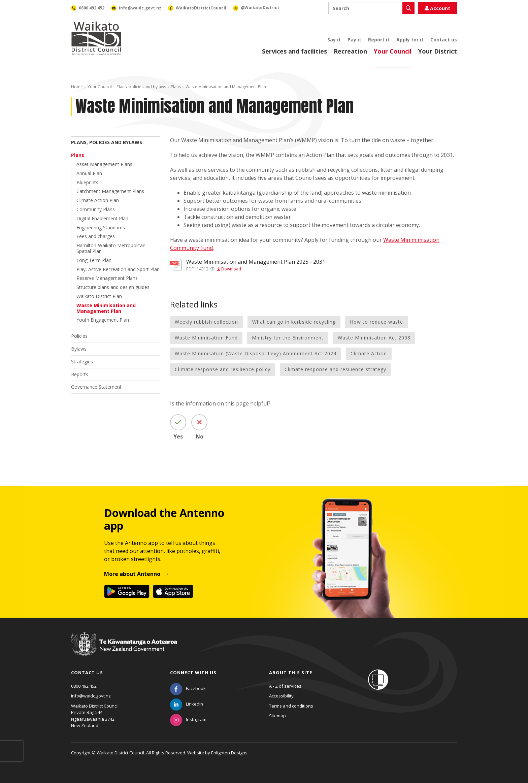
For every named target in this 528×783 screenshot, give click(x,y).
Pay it (354, 39)
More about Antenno (132, 574)
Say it (334, 39)
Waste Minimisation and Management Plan (106, 308)
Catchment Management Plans (110, 191)
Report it (379, 39)
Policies (79, 336)
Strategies (82, 361)
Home (77, 87)
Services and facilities (294, 51)
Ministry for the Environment (288, 337)
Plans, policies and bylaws (141, 87)
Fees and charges (95, 236)
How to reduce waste (376, 322)
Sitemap (277, 716)
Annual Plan (89, 173)
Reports (79, 374)
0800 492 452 (84, 686)
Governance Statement (96, 387)
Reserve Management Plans (107, 278)
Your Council (392, 51)
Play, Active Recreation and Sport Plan (118, 269)
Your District (437, 51)
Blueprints (87, 182)
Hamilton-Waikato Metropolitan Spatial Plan (110, 248)
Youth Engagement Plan (102, 320)
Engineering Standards (100, 227)
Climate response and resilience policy (222, 369)
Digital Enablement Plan (102, 218)
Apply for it (410, 39)
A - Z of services (285, 686)
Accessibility (281, 696)
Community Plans (95, 209)
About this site (290, 673)
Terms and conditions (291, 706)
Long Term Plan (93, 260)
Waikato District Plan (99, 296)
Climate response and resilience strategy (335, 369)
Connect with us (193, 673)
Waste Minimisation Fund (206, 337)
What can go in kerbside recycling (294, 322)
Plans (176, 87)
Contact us (443, 39)
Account (437, 8)
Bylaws (79, 349)
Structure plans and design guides (113, 287)
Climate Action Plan (97, 200)
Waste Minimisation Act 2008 (374, 337)
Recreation (350, 51)
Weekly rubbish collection (206, 322)
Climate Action (369, 353)
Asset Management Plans (104, 164)
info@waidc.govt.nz (91, 696)
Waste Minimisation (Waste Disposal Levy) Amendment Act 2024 (255, 353)
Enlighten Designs (229, 753)
